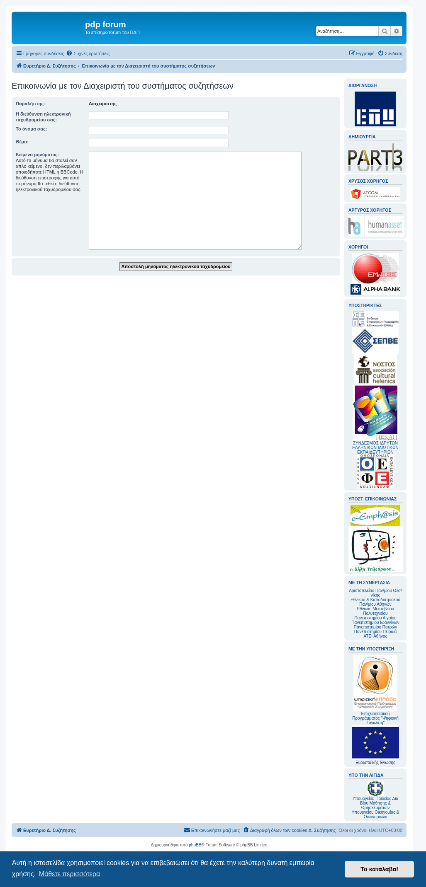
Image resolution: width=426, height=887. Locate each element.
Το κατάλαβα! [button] (379, 869)
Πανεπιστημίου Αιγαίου (375, 618)
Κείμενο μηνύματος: (37, 154)
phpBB (195, 845)
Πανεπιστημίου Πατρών (375, 627)
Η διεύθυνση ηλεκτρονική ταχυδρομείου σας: (43, 116)
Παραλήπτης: (30, 103)
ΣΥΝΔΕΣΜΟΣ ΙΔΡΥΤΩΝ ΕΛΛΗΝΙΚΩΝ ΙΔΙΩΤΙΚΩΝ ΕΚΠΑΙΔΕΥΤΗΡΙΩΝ (375, 447)
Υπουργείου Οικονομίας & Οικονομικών (375, 814)
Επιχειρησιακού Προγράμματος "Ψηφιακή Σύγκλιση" (375, 690)
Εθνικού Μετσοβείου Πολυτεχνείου (375, 611)
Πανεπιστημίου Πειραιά (375, 631)
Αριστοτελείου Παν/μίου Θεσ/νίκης (375, 592)
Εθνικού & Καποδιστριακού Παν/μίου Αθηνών (375, 602)
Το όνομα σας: (31, 128)
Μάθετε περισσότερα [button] (69, 873)
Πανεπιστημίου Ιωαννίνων (375, 622)
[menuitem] (88, 53)
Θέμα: (22, 141)
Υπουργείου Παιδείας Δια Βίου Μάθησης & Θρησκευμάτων (376, 803)
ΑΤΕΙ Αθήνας (375, 636)
